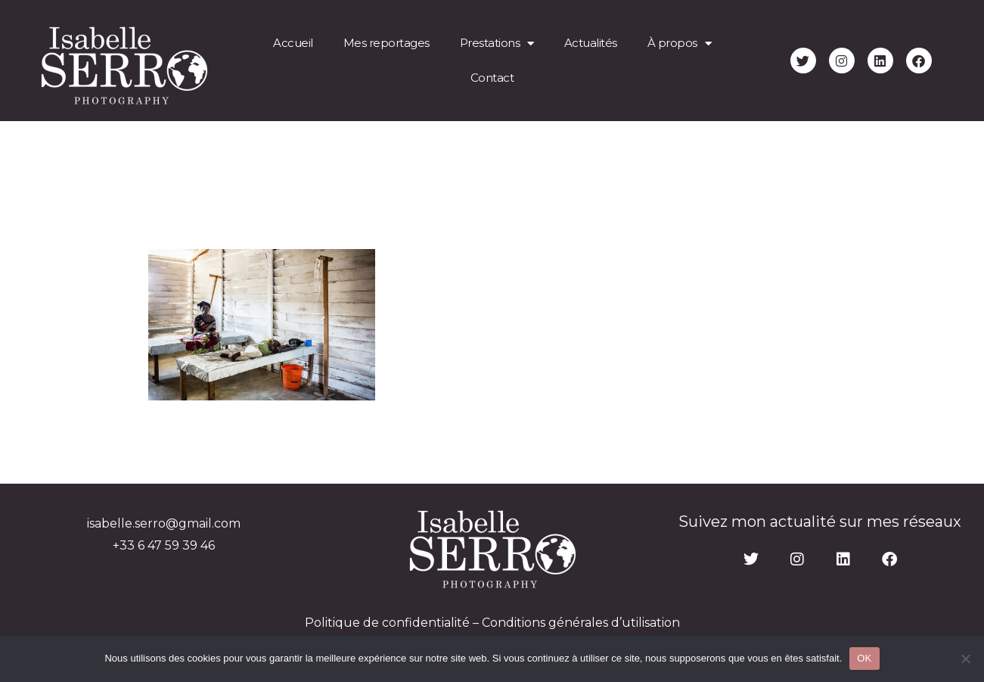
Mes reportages (386, 43)
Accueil (293, 43)
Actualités (590, 43)
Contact (492, 77)
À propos (679, 43)
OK (864, 658)
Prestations (497, 43)
